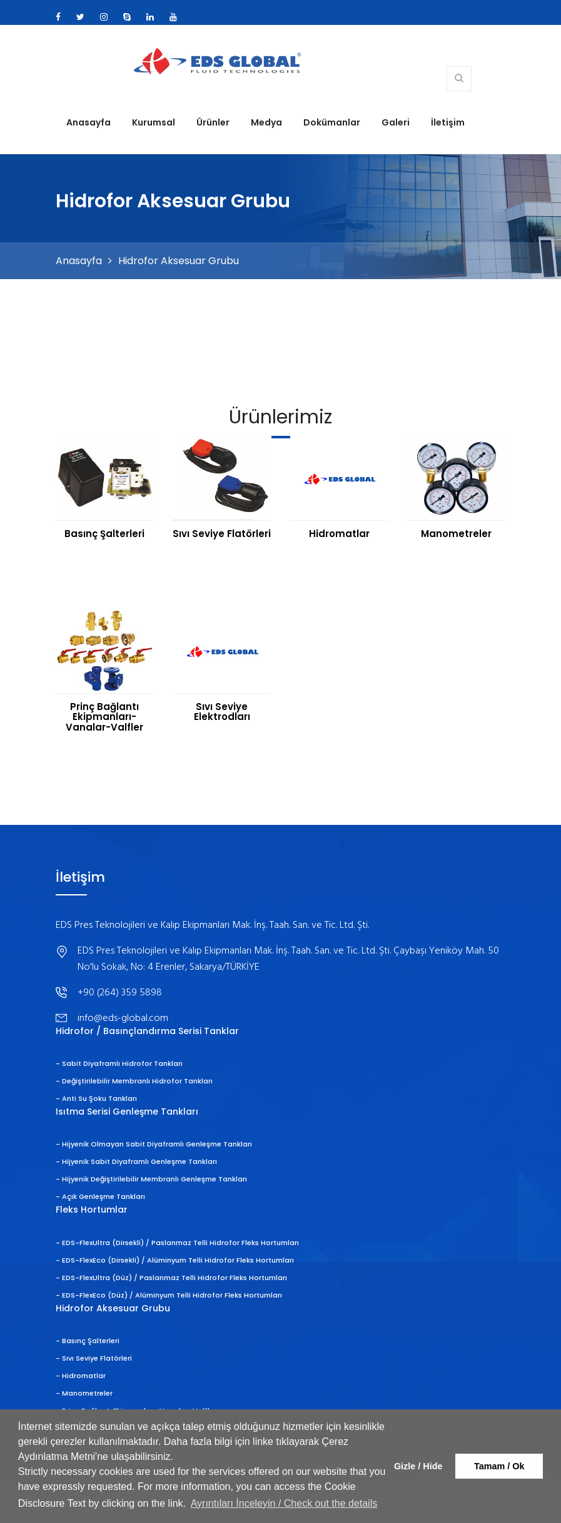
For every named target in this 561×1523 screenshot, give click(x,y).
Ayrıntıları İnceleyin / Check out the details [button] (284, 1503)
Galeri (396, 122)
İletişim (448, 122)
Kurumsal (153, 122)
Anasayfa (88, 122)
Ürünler (213, 122)
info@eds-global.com (123, 1018)
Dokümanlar (331, 122)
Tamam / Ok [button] (499, 1466)
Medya (266, 122)
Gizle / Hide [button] (418, 1466)
